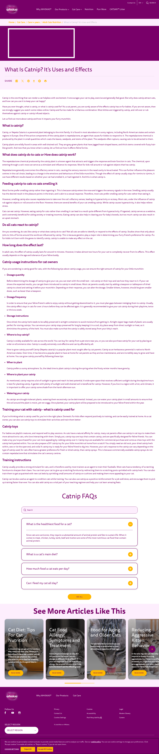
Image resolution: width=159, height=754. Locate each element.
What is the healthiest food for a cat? (49, 524)
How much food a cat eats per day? (47, 569)
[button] (140, 3)
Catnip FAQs (79, 496)
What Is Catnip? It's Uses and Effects (80, 22)
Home (11, 22)
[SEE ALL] (79, 597)
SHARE (8, 81)
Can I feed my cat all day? (42, 583)
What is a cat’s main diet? (42, 554)
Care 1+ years (34, 22)
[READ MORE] (15, 673)
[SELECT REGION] (21, 730)
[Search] (79, 510)
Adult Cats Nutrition (51, 22)
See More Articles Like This (79, 611)
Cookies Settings (60, 717)
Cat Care (21, 22)
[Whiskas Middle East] (17, 696)
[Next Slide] (152, 649)
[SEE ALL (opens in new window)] (14, 747)
